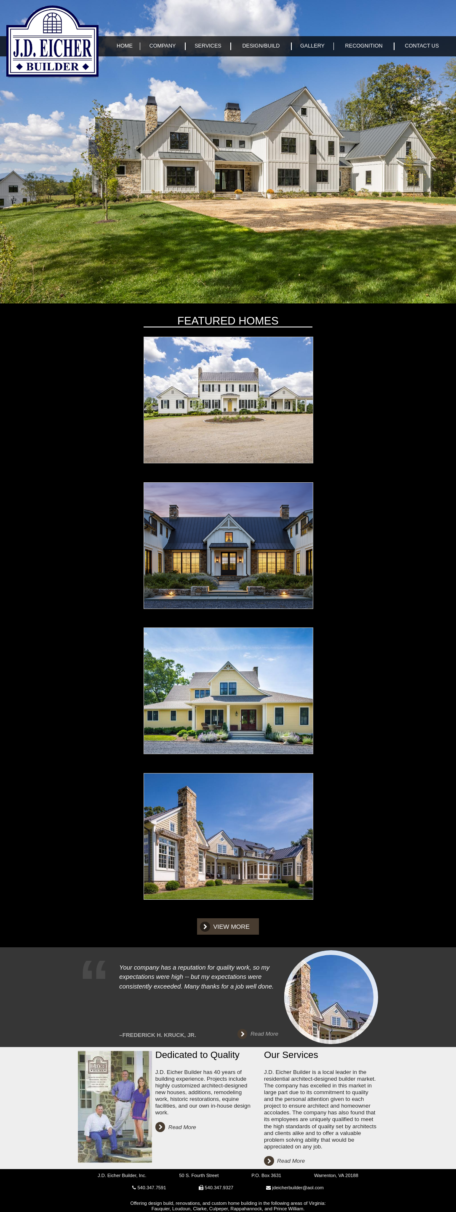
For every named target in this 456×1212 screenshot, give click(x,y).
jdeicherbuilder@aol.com (297, 1187)
